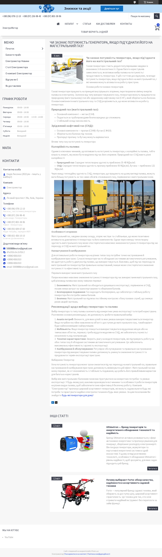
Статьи (87, 23)
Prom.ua (95, 551)
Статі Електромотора (17, 67)
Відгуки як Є (12, 79)
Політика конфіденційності (98, 554)
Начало (58, 24)
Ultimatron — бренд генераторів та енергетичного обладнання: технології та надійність (130, 430)
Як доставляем (13, 85)
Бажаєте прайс (13, 54)
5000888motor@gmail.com (19, 248)
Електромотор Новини (17, 61)
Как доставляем (105, 23)
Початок (10, 48)
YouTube (9, 537)
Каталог (69, 23)
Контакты (126, 23)
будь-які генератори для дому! (77, 395)
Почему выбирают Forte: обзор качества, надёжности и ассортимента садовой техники (129, 482)
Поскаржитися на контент (75, 554)
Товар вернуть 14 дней (94, 31)
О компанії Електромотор (19, 73)
